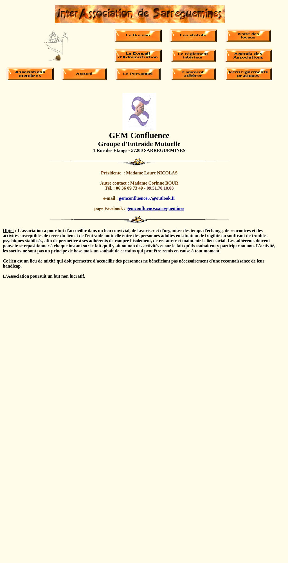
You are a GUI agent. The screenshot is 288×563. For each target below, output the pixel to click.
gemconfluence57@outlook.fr (147, 198)
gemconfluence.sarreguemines (155, 208)
